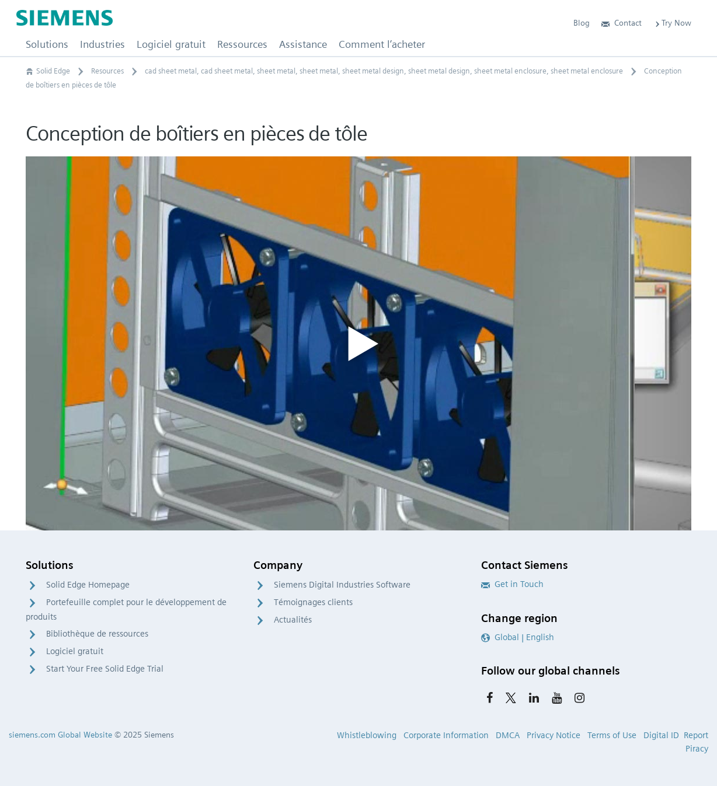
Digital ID (661, 735)
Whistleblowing (366, 735)
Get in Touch (512, 584)
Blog (581, 22)
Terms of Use (611, 735)
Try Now (672, 22)
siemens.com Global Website (60, 734)
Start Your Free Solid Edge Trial (104, 668)
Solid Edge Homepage (88, 584)
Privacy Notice (553, 735)
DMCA (508, 735)
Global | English (517, 637)
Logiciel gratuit (74, 651)
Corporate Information (446, 735)
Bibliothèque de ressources (97, 633)
